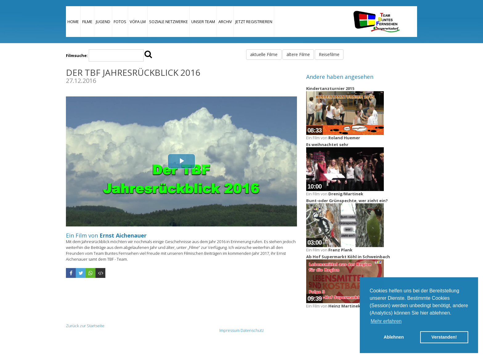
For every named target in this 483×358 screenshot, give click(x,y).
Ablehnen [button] (394, 337)
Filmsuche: (77, 55)
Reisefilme (329, 54)
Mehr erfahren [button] (386, 321)
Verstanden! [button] (444, 337)
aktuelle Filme (264, 54)
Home (73, 21)
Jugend (103, 21)
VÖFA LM (138, 21)
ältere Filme (298, 54)
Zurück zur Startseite (85, 325)
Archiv (225, 21)
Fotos (120, 21)
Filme (87, 21)
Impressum (229, 330)
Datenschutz (252, 330)
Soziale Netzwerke (168, 21)
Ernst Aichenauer (123, 235)
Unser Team (203, 21)
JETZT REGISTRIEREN (253, 21)
